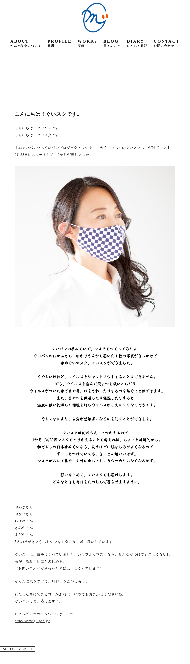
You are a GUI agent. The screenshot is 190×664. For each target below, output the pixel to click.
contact (167, 43)
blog (112, 43)
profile (60, 43)
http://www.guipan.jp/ (32, 621)
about (26, 43)
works (87, 43)
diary (137, 43)
